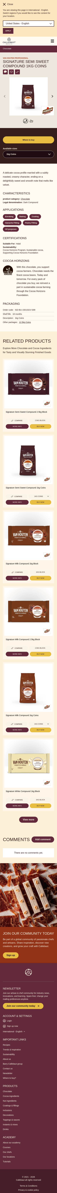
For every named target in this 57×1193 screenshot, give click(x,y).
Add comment (43, 839)
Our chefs (7, 1152)
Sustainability (9, 1054)
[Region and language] (28, 24)
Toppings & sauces (11, 1120)
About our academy (11, 1142)
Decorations (8, 1115)
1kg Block (40, 572)
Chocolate (7, 49)
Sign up (10, 955)
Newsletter (7, 1073)
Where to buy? (9, 1078)
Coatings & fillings (11, 1105)
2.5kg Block (40, 420)
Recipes (6, 1045)
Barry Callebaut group (12, 1064)
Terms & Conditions (28, 1186)
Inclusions (7, 1110)
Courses (6, 1147)
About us (7, 1059)
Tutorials (7, 1161)
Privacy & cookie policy (28, 1190)
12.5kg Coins (25, 322)
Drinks (6, 1129)
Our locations (9, 1157)
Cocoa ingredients (11, 1096)
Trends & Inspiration (12, 1049)
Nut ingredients (9, 1101)
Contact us (8, 1068)
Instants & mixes (10, 1124)
